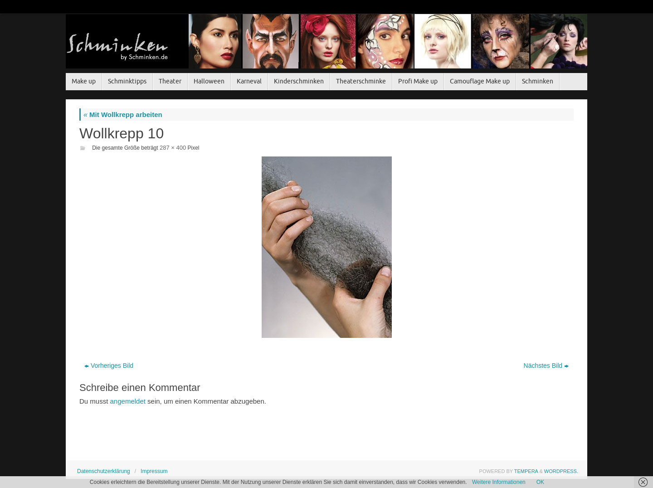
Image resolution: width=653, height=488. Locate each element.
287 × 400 (173, 147)
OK (540, 482)
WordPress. (561, 471)
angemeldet (128, 401)
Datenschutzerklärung (103, 471)
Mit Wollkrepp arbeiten (122, 114)
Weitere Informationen (499, 482)
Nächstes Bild (546, 365)
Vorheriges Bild (108, 365)
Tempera (526, 471)
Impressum (154, 471)
